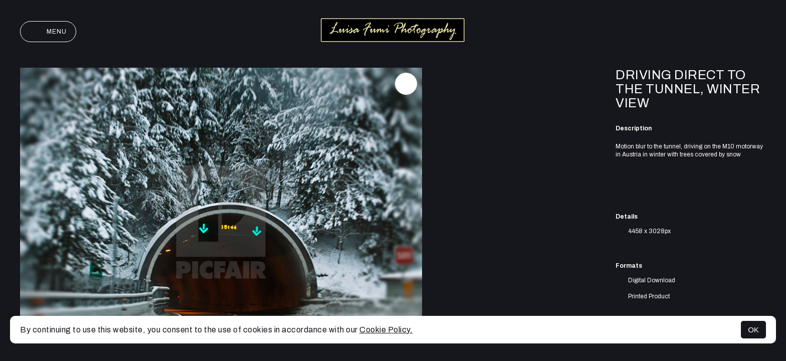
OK (753, 329)
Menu (48, 32)
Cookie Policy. (386, 329)
